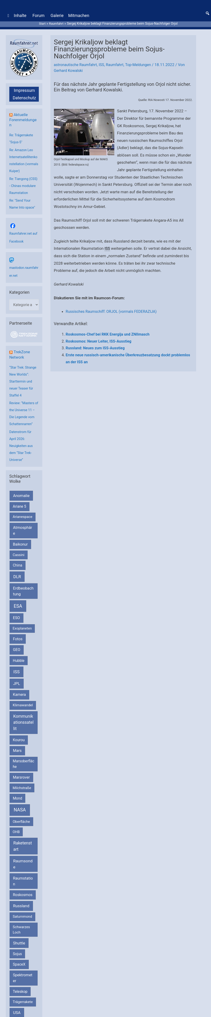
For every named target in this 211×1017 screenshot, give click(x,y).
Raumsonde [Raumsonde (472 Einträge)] (23, 874)
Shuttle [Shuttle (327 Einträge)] (19, 953)
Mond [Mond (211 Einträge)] (17, 808)
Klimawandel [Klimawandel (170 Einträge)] (23, 715)
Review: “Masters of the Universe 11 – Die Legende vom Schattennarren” (23, 420)
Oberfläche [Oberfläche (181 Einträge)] (21, 832)
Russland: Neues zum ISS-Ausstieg (95, 344)
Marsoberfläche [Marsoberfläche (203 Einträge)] (23, 774)
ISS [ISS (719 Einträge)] (16, 682)
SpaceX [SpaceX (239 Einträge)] (19, 974)
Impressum (24, 85)
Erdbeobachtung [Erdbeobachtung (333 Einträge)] (23, 601)
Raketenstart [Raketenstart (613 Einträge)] (22, 856)
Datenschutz (24, 93)
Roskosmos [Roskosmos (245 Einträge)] (22, 905)
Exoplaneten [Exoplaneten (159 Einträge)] (22, 639)
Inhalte (20, 13)
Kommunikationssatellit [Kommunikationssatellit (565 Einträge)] (23, 732)
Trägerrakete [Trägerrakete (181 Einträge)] (23, 1012)
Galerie (56, 13)
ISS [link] (107, 244)
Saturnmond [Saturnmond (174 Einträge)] (22, 927)
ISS (104, 60)
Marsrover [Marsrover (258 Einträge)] (21, 787)
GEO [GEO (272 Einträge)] (16, 660)
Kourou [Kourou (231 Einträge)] (19, 750)
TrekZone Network (20, 358)
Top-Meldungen (143, 60)
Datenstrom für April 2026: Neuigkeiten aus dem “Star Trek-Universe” (21, 456)
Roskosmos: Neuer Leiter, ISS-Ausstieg (99, 337)
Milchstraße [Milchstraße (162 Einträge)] (22, 798)
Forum (39, 13)
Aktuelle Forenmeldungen (23, 115)
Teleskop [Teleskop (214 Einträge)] (20, 1002)
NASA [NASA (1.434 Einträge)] (20, 820)
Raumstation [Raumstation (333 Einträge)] (23, 891)
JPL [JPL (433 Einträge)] (16, 693)
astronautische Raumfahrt (77, 60)
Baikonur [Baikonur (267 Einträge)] (20, 554)
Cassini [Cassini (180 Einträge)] (18, 565)
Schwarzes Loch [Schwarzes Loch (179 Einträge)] (21, 939)
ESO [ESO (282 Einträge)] (16, 628)
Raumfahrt (118, 60)
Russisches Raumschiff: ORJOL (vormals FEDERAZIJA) (114, 307)
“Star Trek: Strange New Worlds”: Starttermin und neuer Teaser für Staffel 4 (23, 385)
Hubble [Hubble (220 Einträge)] (18, 671)
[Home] (8, 14)
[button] (207, 11)
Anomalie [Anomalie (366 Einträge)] (21, 505)
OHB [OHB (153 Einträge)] (16, 842)
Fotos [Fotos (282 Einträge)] (18, 649)
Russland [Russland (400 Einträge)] (21, 916)
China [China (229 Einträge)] (17, 575)
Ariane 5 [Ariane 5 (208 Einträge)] (19, 516)
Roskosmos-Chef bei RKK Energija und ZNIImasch (108, 330)
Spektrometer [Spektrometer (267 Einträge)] (23, 988)
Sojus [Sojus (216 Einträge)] (17, 964)
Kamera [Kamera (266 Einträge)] (19, 705)
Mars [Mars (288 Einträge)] (17, 761)
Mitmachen (78, 13)
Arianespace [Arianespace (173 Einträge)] (22, 527)
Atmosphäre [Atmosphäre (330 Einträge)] (22, 541)
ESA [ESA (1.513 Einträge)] (18, 616)
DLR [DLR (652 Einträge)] (17, 586)
